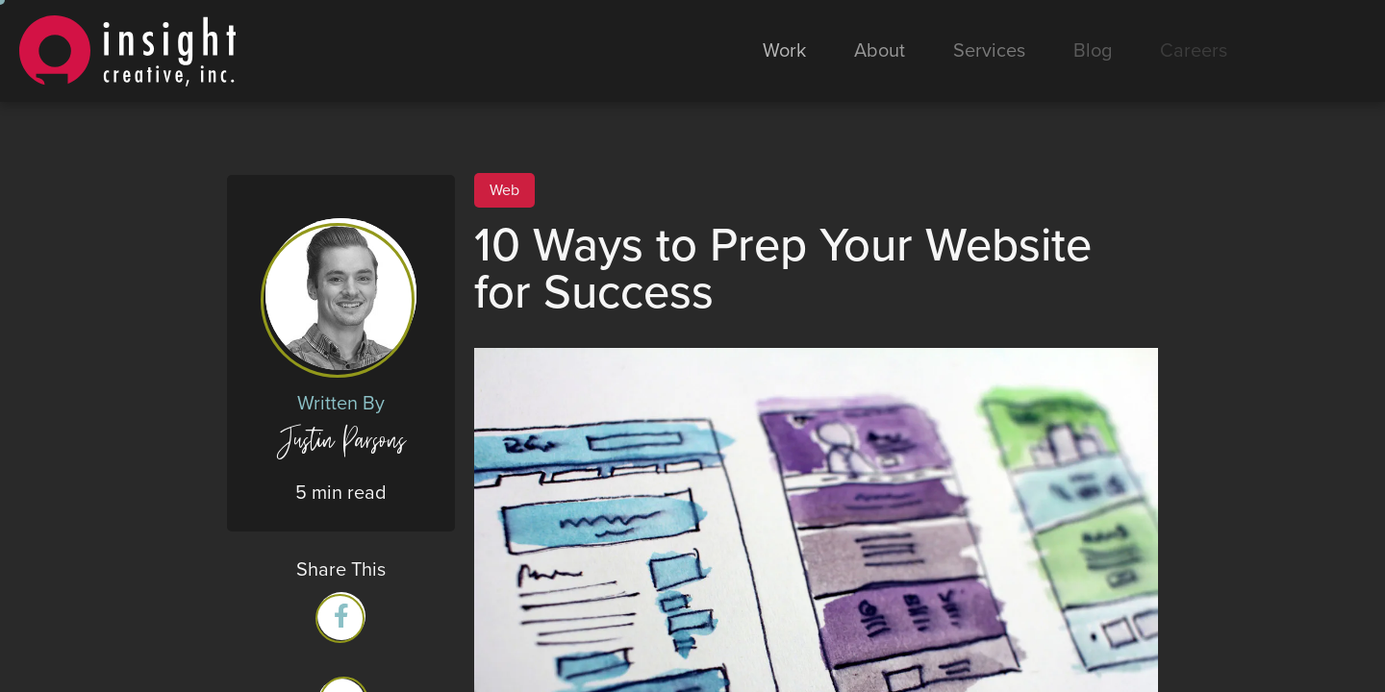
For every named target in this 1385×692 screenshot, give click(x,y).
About (879, 50)
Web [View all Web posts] (504, 190)
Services (989, 50)
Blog (1092, 50)
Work (784, 50)
